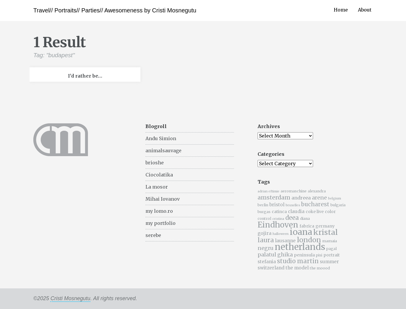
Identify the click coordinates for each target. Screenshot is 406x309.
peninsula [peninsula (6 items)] (304, 255)
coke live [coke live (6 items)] (315, 211)
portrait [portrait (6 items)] (331, 255)
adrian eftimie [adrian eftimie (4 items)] (268, 191)
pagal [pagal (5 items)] (331, 248)
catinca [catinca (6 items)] (279, 211)
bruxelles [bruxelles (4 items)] (293, 205)
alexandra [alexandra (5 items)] (317, 191)
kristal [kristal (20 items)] (325, 232)
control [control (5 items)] (264, 218)
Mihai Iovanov (162, 199)
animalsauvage (163, 150)
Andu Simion (160, 138)
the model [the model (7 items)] (297, 268)
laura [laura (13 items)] (266, 240)
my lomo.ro (159, 211)
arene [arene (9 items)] (319, 197)
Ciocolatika (159, 175)
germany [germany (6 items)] (325, 226)
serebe (153, 235)
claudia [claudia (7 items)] (296, 211)
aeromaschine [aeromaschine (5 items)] (294, 191)
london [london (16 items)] (309, 240)
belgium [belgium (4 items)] (334, 198)
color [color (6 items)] (330, 211)
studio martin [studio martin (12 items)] (298, 261)
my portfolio (160, 223)
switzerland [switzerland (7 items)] (271, 268)
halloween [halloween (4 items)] (281, 234)
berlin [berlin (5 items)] (263, 205)
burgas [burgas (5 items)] (264, 212)
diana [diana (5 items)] (305, 218)
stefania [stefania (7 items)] (267, 261)
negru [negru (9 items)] (266, 248)
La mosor (156, 187)
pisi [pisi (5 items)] (319, 255)
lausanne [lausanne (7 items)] (285, 240)
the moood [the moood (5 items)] (320, 268)
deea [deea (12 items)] (292, 217)
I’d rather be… (85, 76)
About (364, 10)
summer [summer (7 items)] (329, 261)
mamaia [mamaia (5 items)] (329, 241)
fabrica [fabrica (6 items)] (306, 226)
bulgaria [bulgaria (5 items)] (338, 205)
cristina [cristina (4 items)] (278, 219)
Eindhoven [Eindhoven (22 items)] (278, 225)
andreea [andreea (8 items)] (301, 198)
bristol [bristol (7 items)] (276, 204)
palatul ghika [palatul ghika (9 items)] (275, 254)
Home (341, 10)
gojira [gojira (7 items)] (264, 233)
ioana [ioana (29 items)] (301, 232)
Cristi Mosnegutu (70, 298)
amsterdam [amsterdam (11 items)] (274, 197)
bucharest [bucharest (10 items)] (315, 204)
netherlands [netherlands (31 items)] (300, 246)
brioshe (154, 163)
